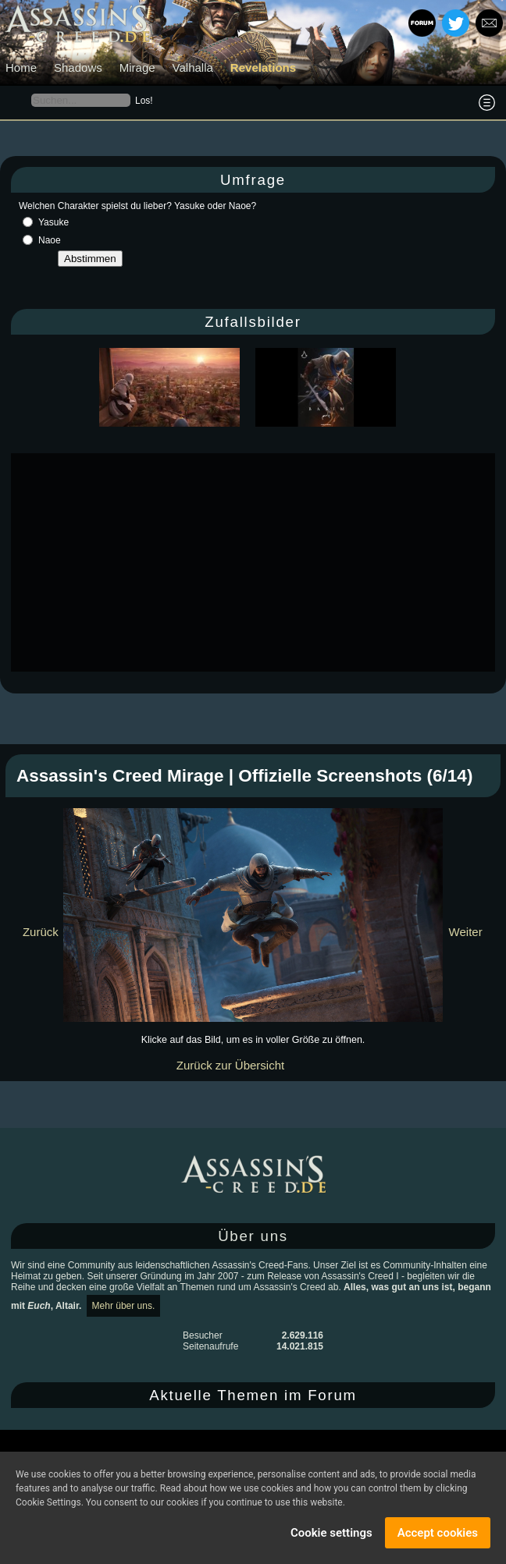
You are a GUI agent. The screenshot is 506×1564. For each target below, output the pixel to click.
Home (21, 67)
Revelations (263, 67)
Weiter (466, 931)
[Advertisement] (258, 562)
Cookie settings (331, 1533)
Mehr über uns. (123, 1305)
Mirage (137, 67)
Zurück (41, 931)
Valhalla (193, 67)
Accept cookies (437, 1533)
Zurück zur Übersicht (230, 1065)
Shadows (78, 67)
